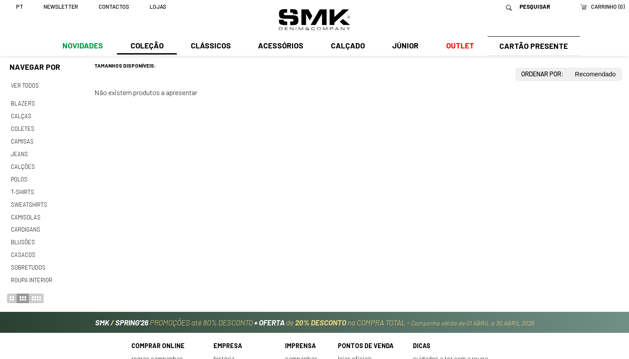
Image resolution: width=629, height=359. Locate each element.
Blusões (23, 235)
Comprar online (158, 337)
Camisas (22, 139)
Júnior (403, 46)
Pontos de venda (366, 337)
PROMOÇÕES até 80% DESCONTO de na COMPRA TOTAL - (314, 314)
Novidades (82, 46)
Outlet (457, 46)
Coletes (22, 126)
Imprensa (300, 337)
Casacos (22, 247)
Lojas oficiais (355, 350)
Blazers (22, 102)
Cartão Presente (532, 46)
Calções (22, 163)
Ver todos (25, 85)
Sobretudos (28, 259)
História (223, 350)
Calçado (346, 46)
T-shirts (22, 187)
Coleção (146, 46)
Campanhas (301, 350)
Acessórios (279, 46)
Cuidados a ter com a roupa (450, 350)
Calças (21, 114)
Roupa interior (31, 272)
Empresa (227, 337)
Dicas (421, 337)
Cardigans (25, 223)
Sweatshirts (29, 199)
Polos (19, 175)
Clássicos (210, 46)
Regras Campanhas (157, 350)
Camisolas (25, 211)
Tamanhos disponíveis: (125, 65)
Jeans (19, 150)
